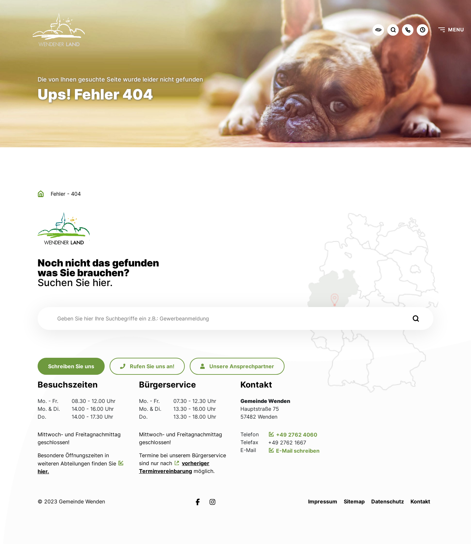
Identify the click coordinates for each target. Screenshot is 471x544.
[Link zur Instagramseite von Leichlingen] (212, 501)
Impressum (322, 501)
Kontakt (420, 501)
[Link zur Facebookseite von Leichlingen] (198, 501)
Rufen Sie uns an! (147, 366)
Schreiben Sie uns (71, 366)
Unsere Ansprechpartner (237, 366)
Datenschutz (387, 501)
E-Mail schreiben (298, 450)
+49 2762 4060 (296, 434)
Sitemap (354, 501)
